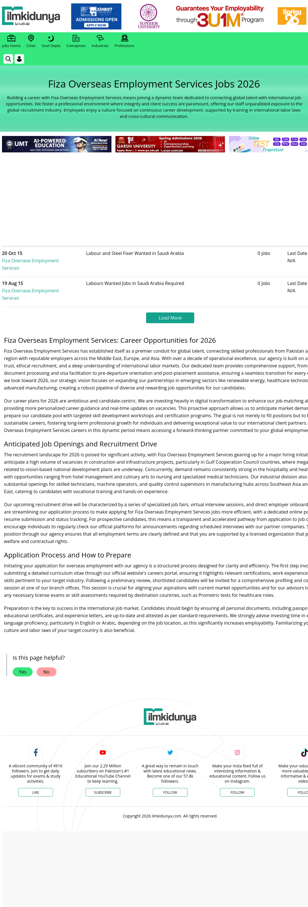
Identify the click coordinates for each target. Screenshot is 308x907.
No (46, 657)
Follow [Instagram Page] (237, 777)
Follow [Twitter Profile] (170, 777)
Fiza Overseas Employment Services (48, 257)
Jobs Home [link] (11, 41)
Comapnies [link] (76, 41)
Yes (22, 657)
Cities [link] (31, 41)
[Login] (19, 59)
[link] (98, 16)
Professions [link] (124, 41)
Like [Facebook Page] (35, 777)
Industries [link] (100, 41)
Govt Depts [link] (50, 41)
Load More (170, 303)
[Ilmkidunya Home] (33, 16)
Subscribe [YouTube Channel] (103, 777)
